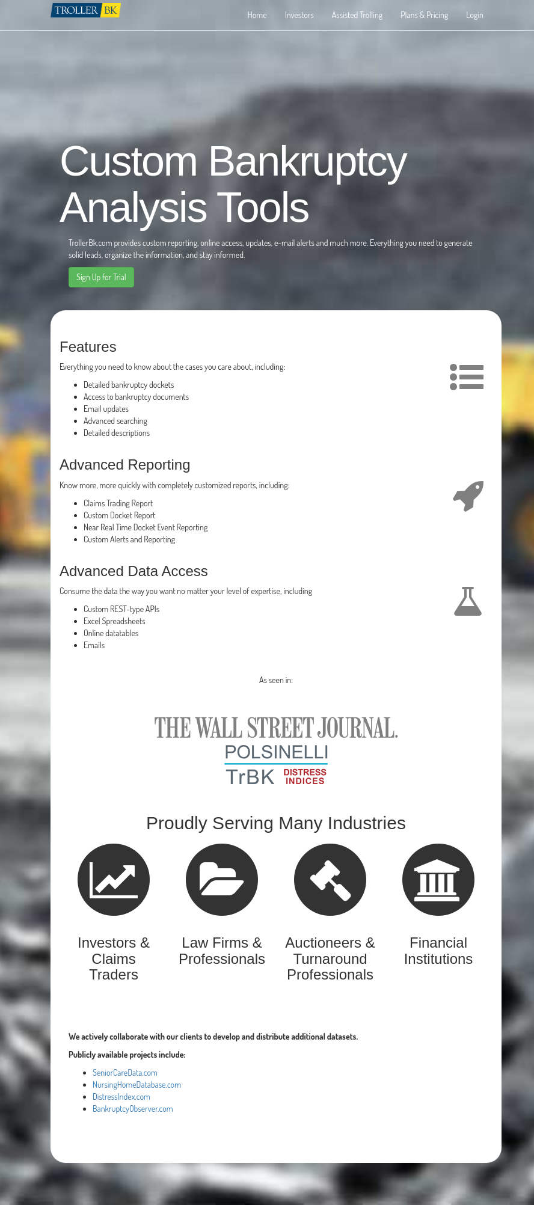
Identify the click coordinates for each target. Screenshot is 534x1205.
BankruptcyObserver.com (133, 1108)
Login (474, 15)
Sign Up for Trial (101, 277)
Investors (299, 15)
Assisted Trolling (357, 15)
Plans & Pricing (424, 15)
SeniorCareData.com (125, 1072)
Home (257, 15)
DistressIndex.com (121, 1096)
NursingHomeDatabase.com (137, 1084)
